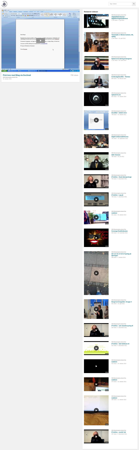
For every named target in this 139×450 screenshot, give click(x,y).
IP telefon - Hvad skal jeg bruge (121, 177)
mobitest (114, 213)
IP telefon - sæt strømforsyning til (122, 326)
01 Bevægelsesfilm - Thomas (120, 77)
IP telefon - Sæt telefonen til (120, 344)
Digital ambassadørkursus (119, 136)
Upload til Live (116, 95)
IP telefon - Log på (117, 195)
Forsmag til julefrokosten (119, 231)
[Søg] (134, 4)
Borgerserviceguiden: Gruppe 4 (121, 302)
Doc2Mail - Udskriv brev (119, 113)
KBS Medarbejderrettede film (10, 77)
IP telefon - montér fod (118, 432)
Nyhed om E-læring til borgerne (121, 58)
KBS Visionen (115, 155)
